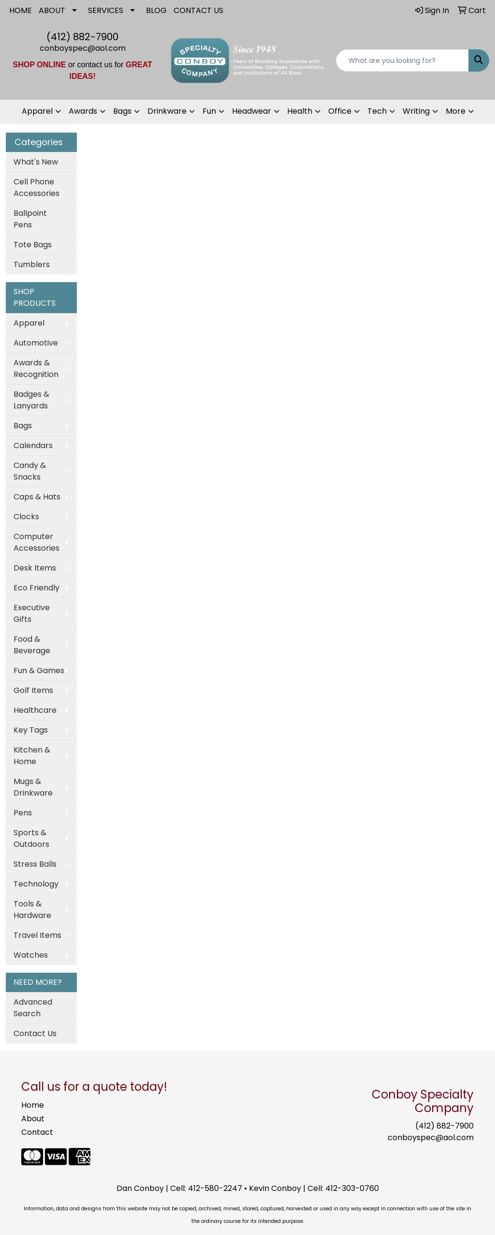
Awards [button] (83, 111)
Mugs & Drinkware (33, 787)
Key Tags (31, 730)
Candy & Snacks (30, 471)
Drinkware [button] (167, 111)
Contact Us (35, 1033)
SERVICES (105, 10)
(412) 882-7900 (82, 37)
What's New (36, 161)
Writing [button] (416, 111)
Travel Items (37, 935)
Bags (23, 425)
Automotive (36, 342)
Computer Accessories (36, 542)
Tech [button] (377, 111)
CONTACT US (198, 10)
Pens (23, 812)
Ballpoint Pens (30, 219)
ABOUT (52, 10)
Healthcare (35, 710)
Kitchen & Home (32, 755)
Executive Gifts (32, 613)
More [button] (456, 111)
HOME (20, 10)
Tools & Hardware (32, 909)
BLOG (156, 10)
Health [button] (299, 111)
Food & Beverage (32, 644)
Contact (37, 1132)
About (32, 1118)
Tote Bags (33, 244)
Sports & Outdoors (31, 838)
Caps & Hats (37, 496)
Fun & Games (39, 670)
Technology (36, 883)
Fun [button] (209, 111)
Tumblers (32, 264)
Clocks (26, 516)
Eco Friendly (36, 587)
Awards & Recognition (36, 368)
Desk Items (35, 567)
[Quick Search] (402, 60)
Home (32, 1105)
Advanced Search (33, 1007)
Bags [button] (122, 111)
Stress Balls (35, 864)
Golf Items (33, 690)
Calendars (33, 445)
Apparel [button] (37, 111)
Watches (31, 955)
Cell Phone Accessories (36, 187)
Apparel (29, 323)
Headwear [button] (251, 111)
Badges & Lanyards (31, 400)
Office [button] (339, 111)
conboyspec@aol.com (83, 48)
